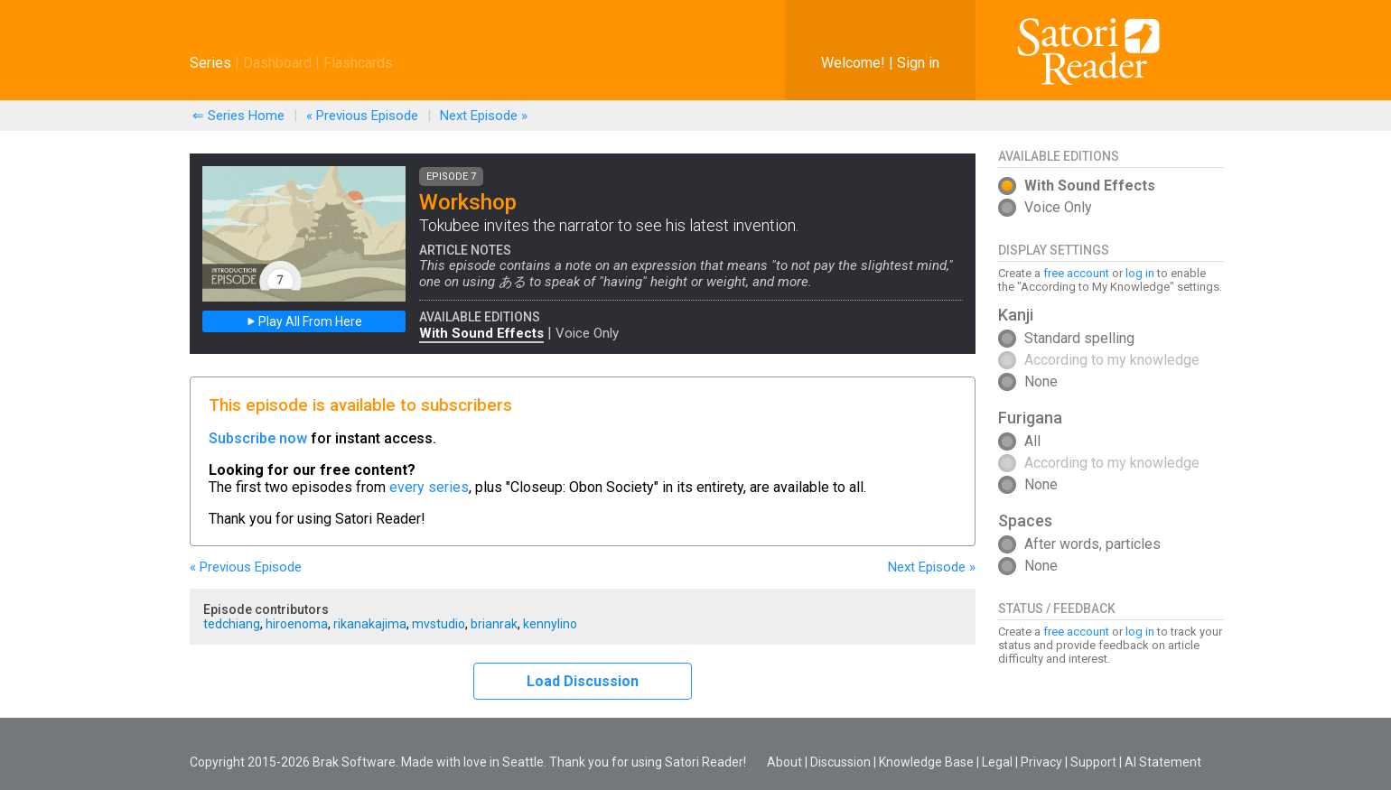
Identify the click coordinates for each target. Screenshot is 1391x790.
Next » (483, 115)
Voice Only (587, 333)
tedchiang (231, 624)
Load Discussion (583, 681)
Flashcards (358, 62)
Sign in (918, 62)
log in (1139, 273)
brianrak (494, 624)
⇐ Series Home (238, 115)
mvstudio (438, 624)
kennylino (550, 624)
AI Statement (1163, 762)
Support (1093, 762)
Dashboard (277, 62)
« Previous (362, 115)
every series (429, 487)
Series (210, 62)
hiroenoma (297, 624)
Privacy (1041, 762)
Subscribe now (258, 438)
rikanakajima (369, 624)
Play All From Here (304, 321)
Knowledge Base (926, 762)
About (784, 762)
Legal (997, 762)
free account (1076, 273)
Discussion (840, 762)
